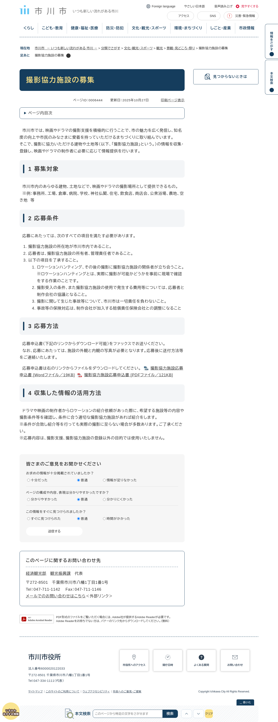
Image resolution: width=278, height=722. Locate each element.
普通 (84, 480)
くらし (28, 28)
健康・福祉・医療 (84, 28)
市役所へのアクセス (134, 665)
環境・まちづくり (188, 28)
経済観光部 (36, 573)
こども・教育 (52, 28)
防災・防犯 (115, 28)
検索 (170, 713)
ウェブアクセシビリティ (96, 691)
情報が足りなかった (122, 480)
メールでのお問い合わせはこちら (56, 596)
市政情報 (247, 28)
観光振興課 (60, 573)
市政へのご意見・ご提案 (127, 691)
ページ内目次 (40, 113)
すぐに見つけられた (46, 518)
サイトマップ (35, 691)
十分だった (39, 480)
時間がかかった (118, 518)
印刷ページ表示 (173, 100)
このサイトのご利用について (62, 691)
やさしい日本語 (194, 6)
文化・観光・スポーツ (149, 28)
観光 (159, 48)
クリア (209, 713)
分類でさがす (110, 48)
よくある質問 (201, 665)
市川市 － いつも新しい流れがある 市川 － (66, 48)
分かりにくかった (120, 499)
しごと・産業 (220, 28)
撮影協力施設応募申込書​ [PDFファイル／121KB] (128, 375)
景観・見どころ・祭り (181, 48)
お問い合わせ (235, 665)
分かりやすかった (44, 499)
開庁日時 (168, 665)
